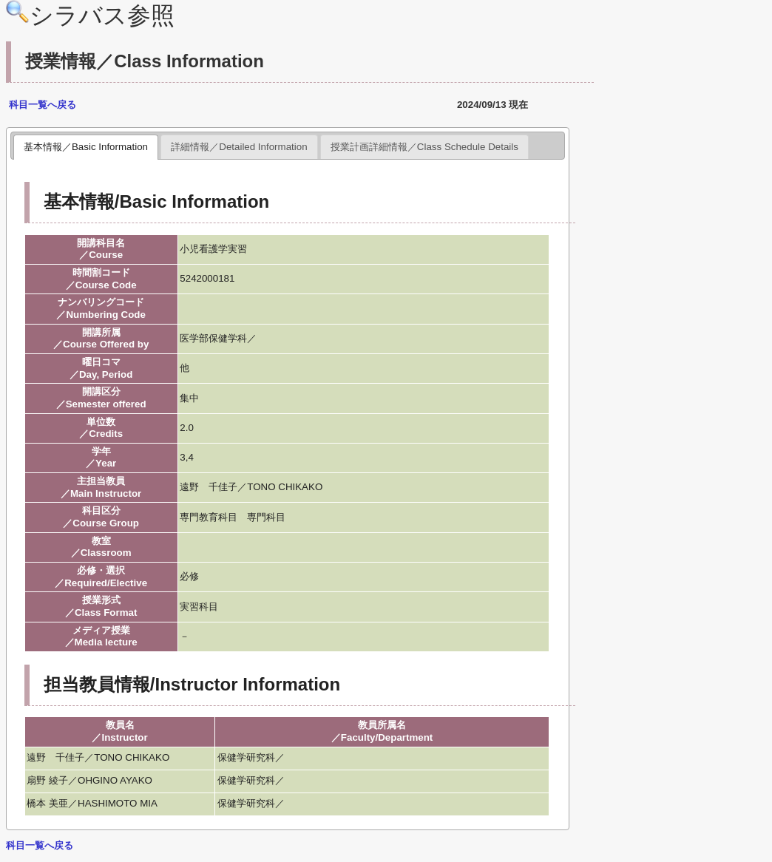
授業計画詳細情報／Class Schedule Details (424, 146)
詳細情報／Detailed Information (239, 146)
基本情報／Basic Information (86, 146)
